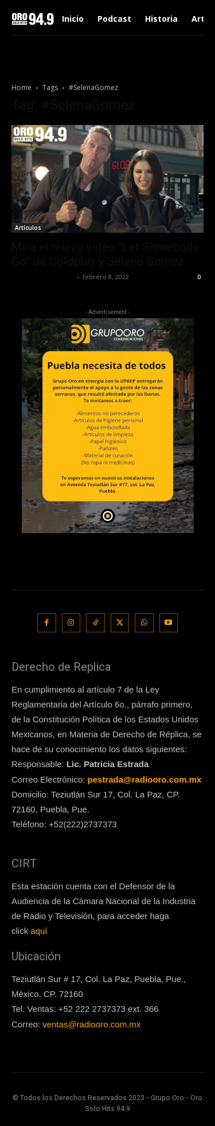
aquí (38, 931)
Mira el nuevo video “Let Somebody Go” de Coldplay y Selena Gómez (105, 254)
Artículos (28, 228)
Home (21, 87)
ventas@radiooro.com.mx (91, 1024)
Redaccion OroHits (43, 276)
